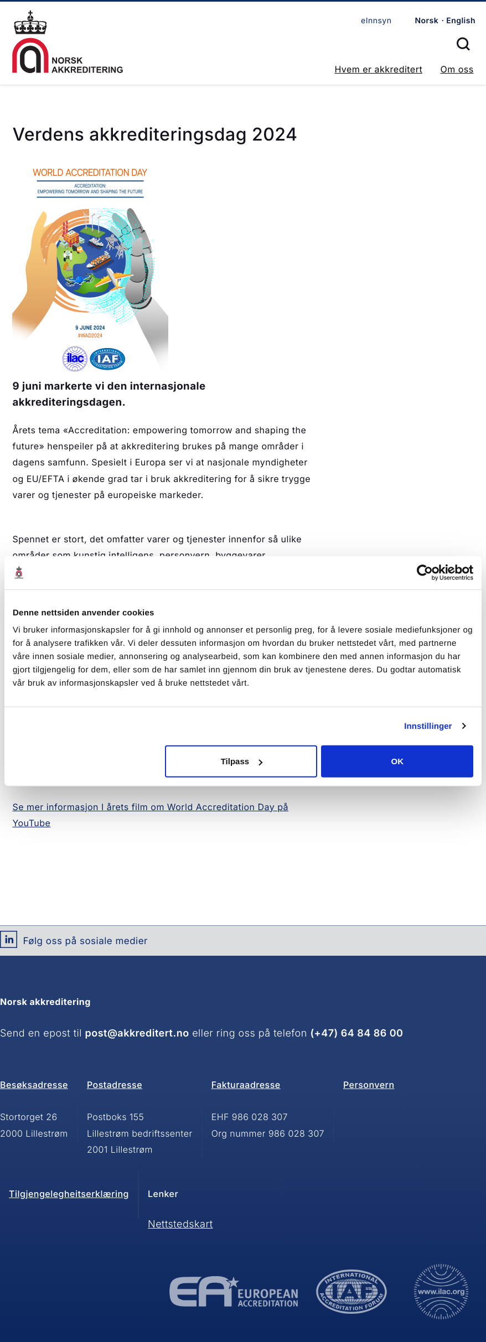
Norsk (426, 20)
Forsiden (67, 42)
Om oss (456, 69)
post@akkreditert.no (137, 1033)
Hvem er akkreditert (378, 69)
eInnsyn (376, 20)
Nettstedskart (180, 1224)
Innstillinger (428, 725)
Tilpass (241, 761)
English (460, 20)
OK (397, 761)
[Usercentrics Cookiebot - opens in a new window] (424, 572)
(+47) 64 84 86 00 (356, 1033)
